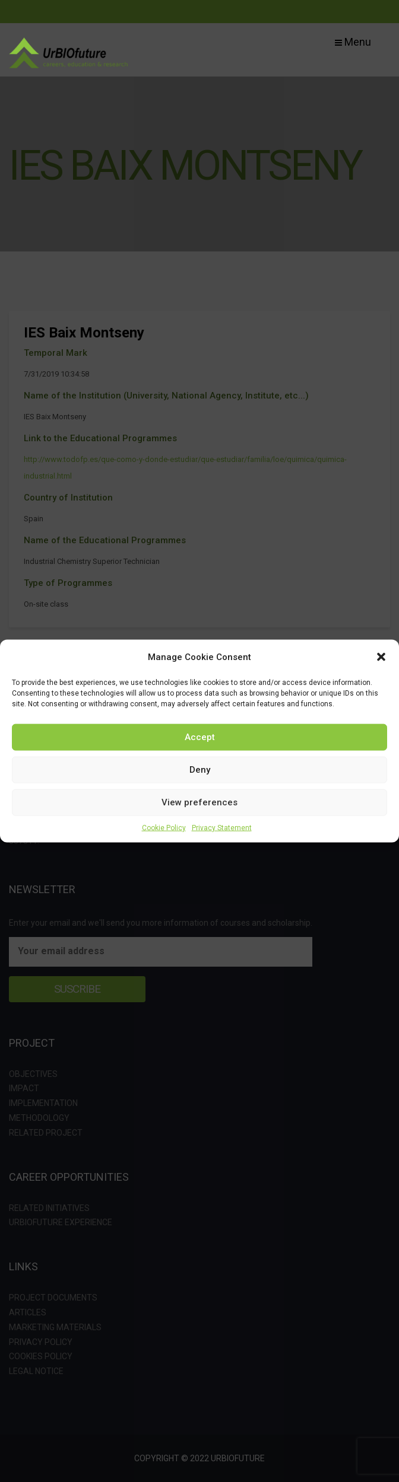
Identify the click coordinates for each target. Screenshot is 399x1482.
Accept (200, 737)
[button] (381, 656)
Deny (199, 769)
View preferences (200, 802)
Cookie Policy (164, 827)
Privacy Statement (222, 827)
